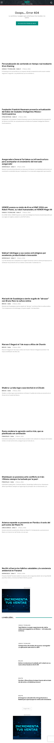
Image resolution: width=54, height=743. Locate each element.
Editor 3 (18, 69)
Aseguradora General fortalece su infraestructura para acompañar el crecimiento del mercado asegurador (25, 161)
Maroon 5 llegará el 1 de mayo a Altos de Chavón (24, 344)
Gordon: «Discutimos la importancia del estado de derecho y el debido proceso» (34, 681)
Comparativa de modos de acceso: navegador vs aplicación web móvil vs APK (34, 646)
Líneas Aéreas (6, 527)
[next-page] (6, 582)
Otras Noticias (6, 117)
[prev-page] (3, 582)
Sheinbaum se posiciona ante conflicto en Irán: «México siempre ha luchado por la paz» (23, 478)
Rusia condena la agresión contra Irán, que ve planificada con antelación (22, 432)
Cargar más (27, 708)
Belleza (20, 660)
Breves (4, 303)
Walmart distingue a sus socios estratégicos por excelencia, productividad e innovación (24, 254)
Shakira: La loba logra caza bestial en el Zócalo (23, 388)
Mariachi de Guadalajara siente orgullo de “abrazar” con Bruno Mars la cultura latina (25, 300)
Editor (9, 304)
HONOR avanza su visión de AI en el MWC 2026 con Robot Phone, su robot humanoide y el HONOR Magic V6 (27, 208)
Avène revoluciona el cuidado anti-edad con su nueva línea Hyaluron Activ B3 (34, 664)
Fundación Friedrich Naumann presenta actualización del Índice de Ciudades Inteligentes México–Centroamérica (26, 111)
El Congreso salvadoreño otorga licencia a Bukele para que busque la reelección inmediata (34, 698)
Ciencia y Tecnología (8, 69)
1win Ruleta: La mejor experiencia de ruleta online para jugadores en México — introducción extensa (34, 629)
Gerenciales (6, 166)
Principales (5, 436)
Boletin (20, 678)
